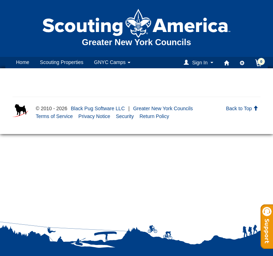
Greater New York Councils (163, 108)
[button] (200, 62)
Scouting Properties (61, 62)
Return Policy (154, 116)
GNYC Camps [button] (112, 62)
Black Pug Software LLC (98, 108)
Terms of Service (54, 116)
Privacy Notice (94, 116)
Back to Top (242, 108)
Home (22, 62)
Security (125, 116)
